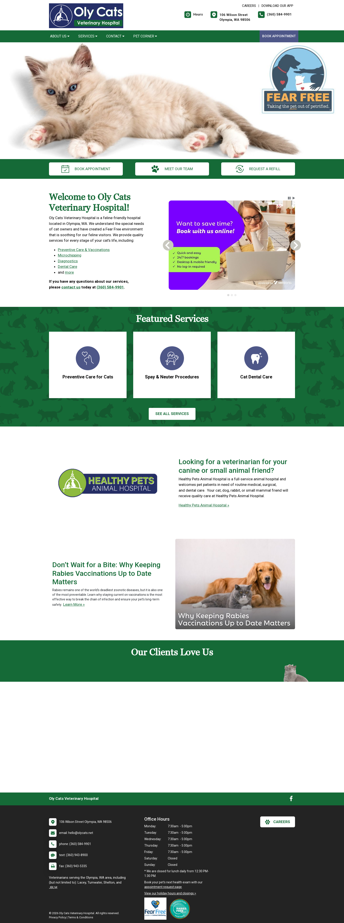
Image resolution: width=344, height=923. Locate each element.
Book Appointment (279, 36)
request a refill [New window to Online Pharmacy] (258, 169)
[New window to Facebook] (291, 799)
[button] (289, 198)
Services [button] (87, 36)
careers (277, 822)
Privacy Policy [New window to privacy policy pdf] (57, 917)
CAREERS (249, 6)
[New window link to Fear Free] (156, 909)
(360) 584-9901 (110, 287)
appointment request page (163, 887)
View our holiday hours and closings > (170, 893)
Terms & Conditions (80, 917)
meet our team (172, 169)
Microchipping (69, 255)
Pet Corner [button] (145, 36)
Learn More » (74, 604)
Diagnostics (68, 261)
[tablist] (232, 295)
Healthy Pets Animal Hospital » (204, 505)
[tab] (228, 295)
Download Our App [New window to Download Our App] (277, 6)
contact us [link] (70, 287)
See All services (172, 413)
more (69, 272)
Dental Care (67, 266)
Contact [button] (115, 36)
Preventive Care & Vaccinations (84, 249)
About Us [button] (59, 36)
